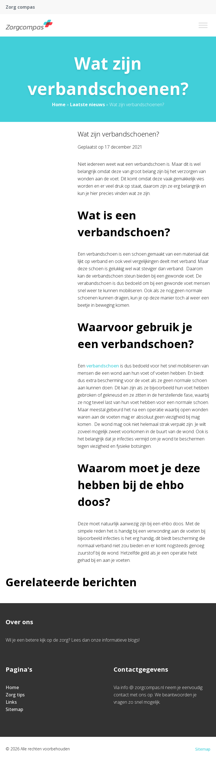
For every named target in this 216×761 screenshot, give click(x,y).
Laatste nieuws (87, 104)
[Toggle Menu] (203, 25)
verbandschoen (102, 366)
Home (59, 104)
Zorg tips (15, 695)
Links (11, 702)
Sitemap (14, 709)
